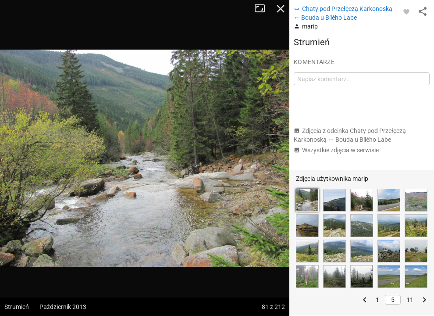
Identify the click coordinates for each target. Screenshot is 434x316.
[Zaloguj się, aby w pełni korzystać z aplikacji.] (406, 11)
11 (409, 299)
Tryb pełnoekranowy (263, 9)
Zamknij (280, 9)
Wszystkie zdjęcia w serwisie (336, 150)
